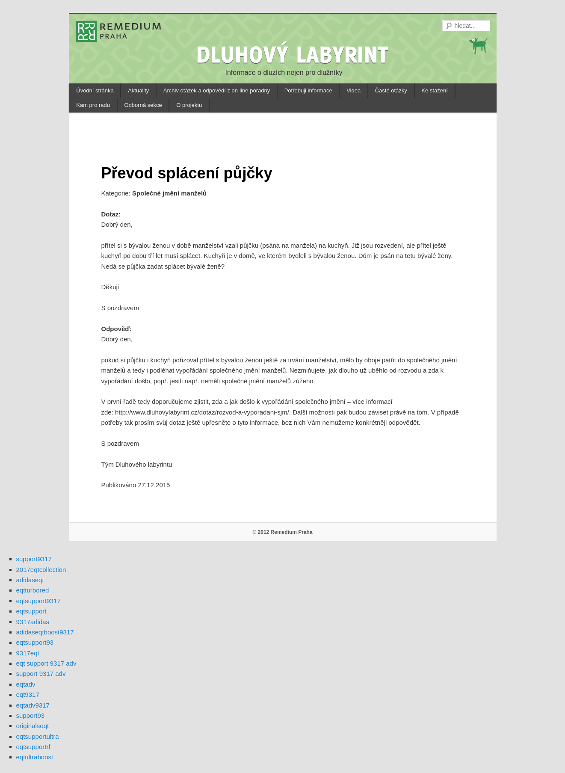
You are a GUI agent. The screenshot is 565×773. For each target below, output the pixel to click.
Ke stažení (434, 90)
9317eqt (27, 653)
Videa (353, 90)
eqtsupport (31, 611)
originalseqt (32, 725)
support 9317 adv (41, 673)
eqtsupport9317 (38, 600)
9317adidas (33, 621)
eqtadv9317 (33, 705)
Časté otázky (391, 90)
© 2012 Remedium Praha (282, 532)
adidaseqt (30, 579)
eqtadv (25, 684)
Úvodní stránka (94, 90)
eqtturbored (32, 590)
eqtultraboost (34, 757)
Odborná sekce (143, 105)
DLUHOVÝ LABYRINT (294, 54)
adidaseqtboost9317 (45, 632)
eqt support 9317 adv (46, 663)
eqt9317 (27, 694)
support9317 (34, 559)
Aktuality (138, 90)
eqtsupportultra (37, 736)
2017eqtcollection (41, 569)
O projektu (189, 105)
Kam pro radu (93, 105)
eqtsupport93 (35, 642)
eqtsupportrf (33, 746)
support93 (30, 715)
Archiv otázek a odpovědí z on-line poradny (216, 90)
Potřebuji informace (308, 90)
